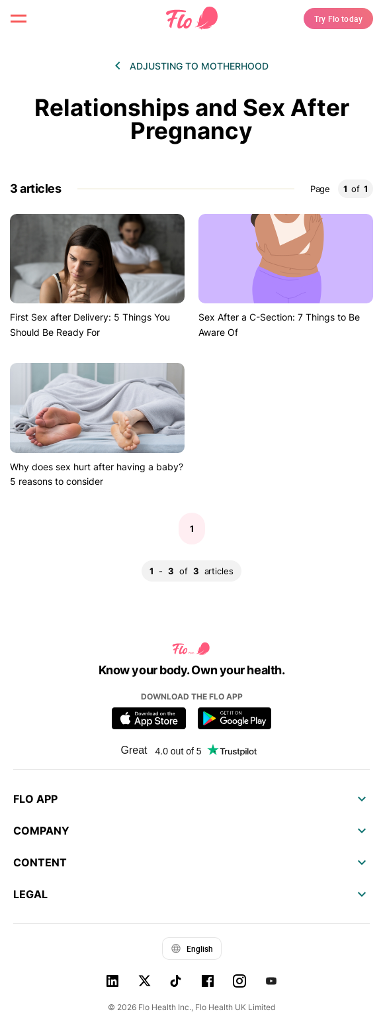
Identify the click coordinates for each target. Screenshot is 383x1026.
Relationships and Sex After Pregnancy (191, 119)
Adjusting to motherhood (199, 66)
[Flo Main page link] (192, 18)
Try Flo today (338, 18)
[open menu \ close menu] (18, 18)
